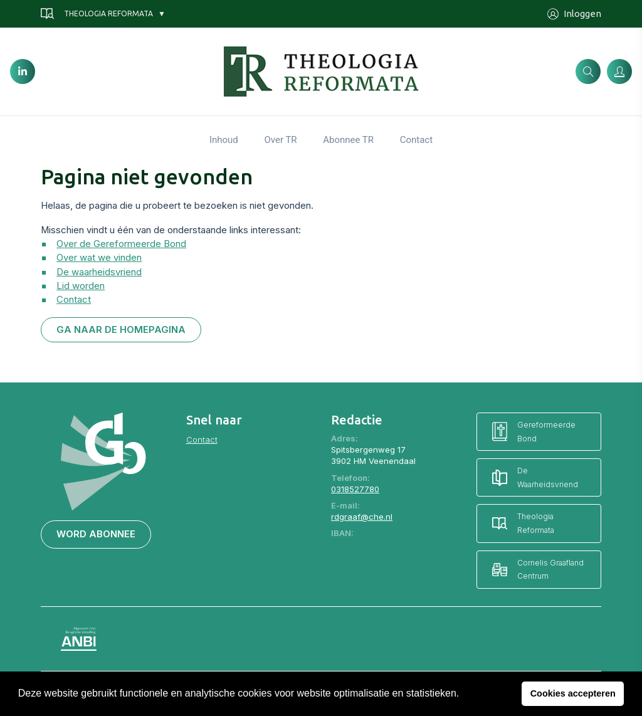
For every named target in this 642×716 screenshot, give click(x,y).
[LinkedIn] (22, 71)
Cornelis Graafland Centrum (538, 569)
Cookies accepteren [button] (573, 693)
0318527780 (355, 489)
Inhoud (223, 139)
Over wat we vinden (99, 257)
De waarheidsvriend (99, 272)
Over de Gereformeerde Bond (121, 244)
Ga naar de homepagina (121, 329)
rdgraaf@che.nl (361, 517)
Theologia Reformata (97, 13)
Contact (416, 139)
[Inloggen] (619, 71)
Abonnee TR (348, 139)
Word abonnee (95, 534)
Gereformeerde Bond (534, 431)
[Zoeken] (588, 71)
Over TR (280, 139)
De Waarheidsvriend (535, 477)
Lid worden (80, 286)
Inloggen (574, 14)
